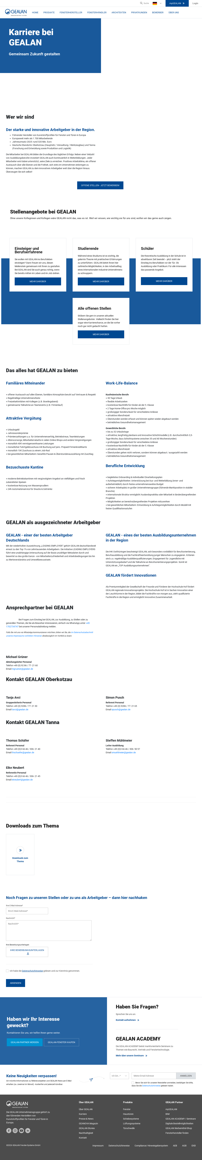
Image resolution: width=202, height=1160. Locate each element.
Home (35, 12)
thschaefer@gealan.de (23, 752)
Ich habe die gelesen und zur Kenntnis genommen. (45, 971)
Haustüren (128, 1114)
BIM (167, 1114)
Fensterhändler (97, 12)
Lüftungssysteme (131, 1123)
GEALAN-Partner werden (25, 1042)
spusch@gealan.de (121, 709)
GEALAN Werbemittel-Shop (179, 1128)
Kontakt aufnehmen (128, 1020)
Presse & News (86, 1118)
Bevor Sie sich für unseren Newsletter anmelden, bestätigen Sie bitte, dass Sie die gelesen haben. (162, 1084)
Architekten (119, 12)
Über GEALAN (85, 1109)
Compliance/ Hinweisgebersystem (151, 1145)
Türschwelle (129, 1128)
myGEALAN (177, 3)
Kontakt (83, 1137)
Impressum (98, 1145)
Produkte (49, 12)
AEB (175, 1145)
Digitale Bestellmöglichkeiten (179, 1123)
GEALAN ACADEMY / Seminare (181, 1118)
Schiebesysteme (131, 1118)
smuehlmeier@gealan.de (124, 752)
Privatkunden (139, 12)
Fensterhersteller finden (177, 1133)
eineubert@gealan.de (22, 779)
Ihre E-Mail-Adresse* (14, 905)
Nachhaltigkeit (86, 1133)
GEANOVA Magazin (88, 1123)
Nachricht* (10, 918)
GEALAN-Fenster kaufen (61, 1042)
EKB (194, 1145)
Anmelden (186, 1076)
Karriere (83, 1114)
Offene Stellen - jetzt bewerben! (100, 185)
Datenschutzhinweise (32, 971)
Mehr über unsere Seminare (132, 1055)
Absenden (15, 983)
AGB (184, 1145)
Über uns (174, 12)
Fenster (127, 1109)
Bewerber (157, 12)
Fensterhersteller (71, 12)
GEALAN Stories (87, 1128)
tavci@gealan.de (20, 709)
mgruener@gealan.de (22, 669)
